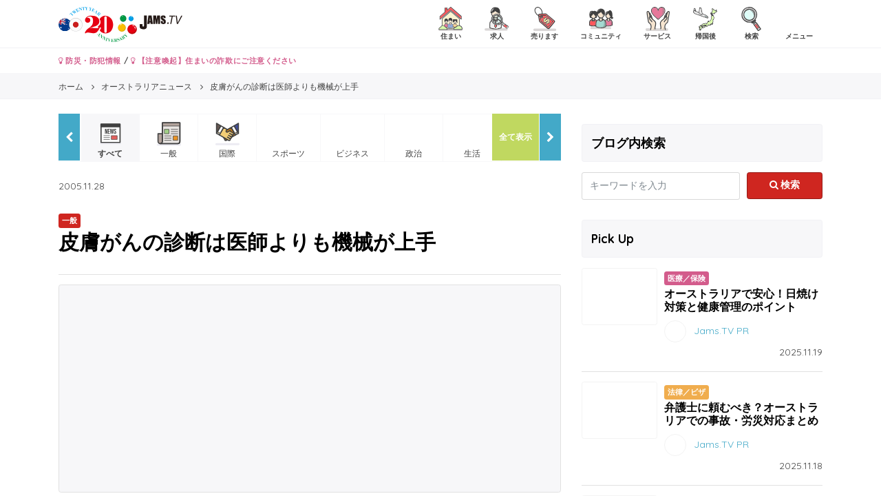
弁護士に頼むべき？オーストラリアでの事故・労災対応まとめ (741, 413)
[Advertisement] (309, 388)
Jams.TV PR (721, 330)
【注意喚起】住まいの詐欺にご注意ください (214, 60)
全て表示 (515, 137)
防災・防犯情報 (90, 60)
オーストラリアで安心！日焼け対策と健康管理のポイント (741, 300)
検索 (784, 184)
